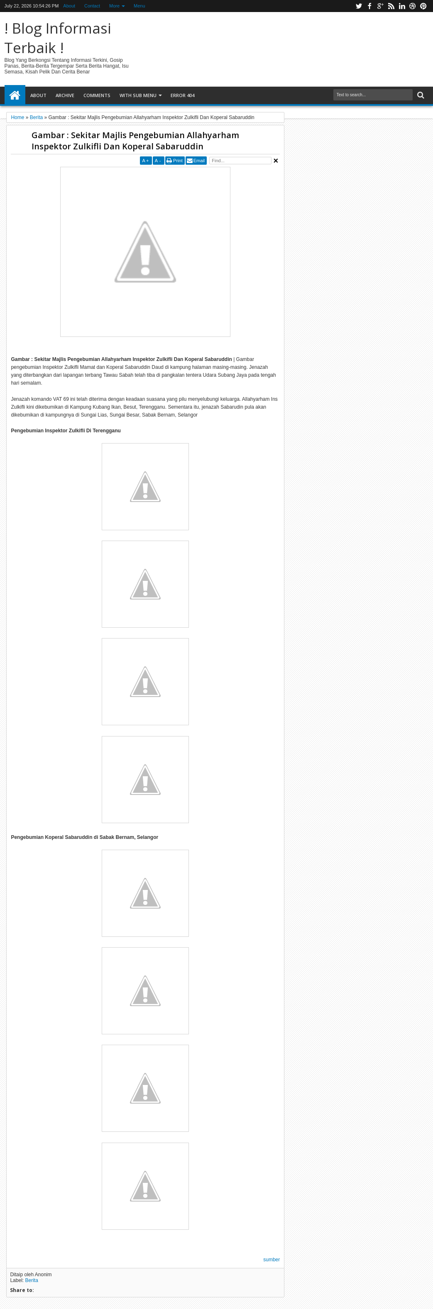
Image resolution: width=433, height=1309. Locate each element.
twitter (358, 6)
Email (199, 160)
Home (15, 95)
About (69, 5)
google (380, 6)
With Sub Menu (138, 95)
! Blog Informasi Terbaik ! (57, 37)
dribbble (412, 6)
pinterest (423, 6)
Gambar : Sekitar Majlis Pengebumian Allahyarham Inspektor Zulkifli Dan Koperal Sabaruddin (135, 140)
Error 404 (182, 95)
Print (178, 160)
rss (391, 6)
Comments (96, 95)
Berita (31, 1280)
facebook (369, 6)
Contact (92, 5)
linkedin (401, 6)
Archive (65, 95)
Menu (139, 5)
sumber (271, 1260)
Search (420, 95)
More (114, 5)
